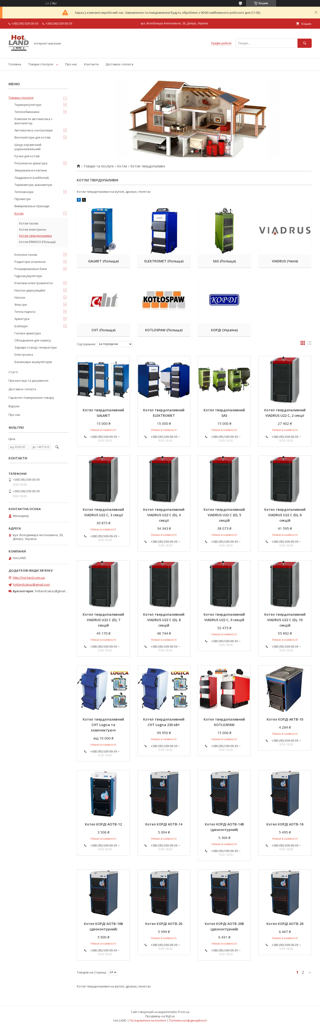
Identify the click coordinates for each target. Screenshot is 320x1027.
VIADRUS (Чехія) (285, 261)
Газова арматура (27, 333)
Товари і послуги (40, 64)
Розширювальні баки (30, 269)
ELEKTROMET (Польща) (163, 261)
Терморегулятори (27, 105)
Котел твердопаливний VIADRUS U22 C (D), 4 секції (163, 515)
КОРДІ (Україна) (224, 330)
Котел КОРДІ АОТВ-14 (163, 824)
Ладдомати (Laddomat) (31, 177)
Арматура (21, 319)
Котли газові (28, 223)
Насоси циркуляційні (29, 290)
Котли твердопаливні (35, 235)
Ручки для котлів (27, 156)
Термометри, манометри (33, 185)
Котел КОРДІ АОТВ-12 (103, 824)
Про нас (71, 64)
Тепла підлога (24, 311)
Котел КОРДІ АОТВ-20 (163, 923)
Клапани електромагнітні (33, 283)
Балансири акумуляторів (33, 362)
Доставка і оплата (119, 64)
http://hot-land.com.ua (29, 577)
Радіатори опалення (30, 262)
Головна (15, 64)
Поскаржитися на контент (148, 1020)
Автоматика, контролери (33, 130)
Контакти (91, 64)
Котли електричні (32, 229)
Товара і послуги (21, 97)
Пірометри (22, 199)
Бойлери (20, 326)
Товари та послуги (98, 166)
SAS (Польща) (224, 261)
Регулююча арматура (30, 163)
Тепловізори (23, 192)
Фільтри (20, 304)
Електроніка (23, 354)
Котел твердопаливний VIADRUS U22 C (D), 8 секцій (163, 620)
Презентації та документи (28, 380)
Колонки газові (25, 254)
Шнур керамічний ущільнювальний (27, 147)
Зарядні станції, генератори (35, 347)
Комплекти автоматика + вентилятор (33, 121)
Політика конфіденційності (188, 1020)
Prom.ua (183, 1012)
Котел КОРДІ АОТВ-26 (284, 923)
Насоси (19, 297)
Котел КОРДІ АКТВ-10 (285, 719)
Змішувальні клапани (30, 170)
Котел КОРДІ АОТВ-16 (284, 824)
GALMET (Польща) (103, 261)
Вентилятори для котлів (32, 137)
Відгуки (14, 406)
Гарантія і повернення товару (31, 397)
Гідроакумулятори (28, 276)
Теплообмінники (26, 112)
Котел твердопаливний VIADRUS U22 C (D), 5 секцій (224, 515)
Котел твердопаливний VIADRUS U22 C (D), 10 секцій (285, 620)
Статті (13, 372)
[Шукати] (304, 43)
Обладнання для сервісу (32, 340)
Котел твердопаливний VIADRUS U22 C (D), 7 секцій (103, 620)
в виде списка (309, 344)
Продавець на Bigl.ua (160, 1016)
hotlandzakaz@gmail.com (31, 584)
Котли (122, 166)
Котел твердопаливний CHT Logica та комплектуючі (103, 724)
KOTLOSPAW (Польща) (164, 330)
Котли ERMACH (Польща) (37, 242)
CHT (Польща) (103, 330)
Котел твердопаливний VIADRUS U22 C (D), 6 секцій (285, 515)
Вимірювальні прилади (31, 206)
